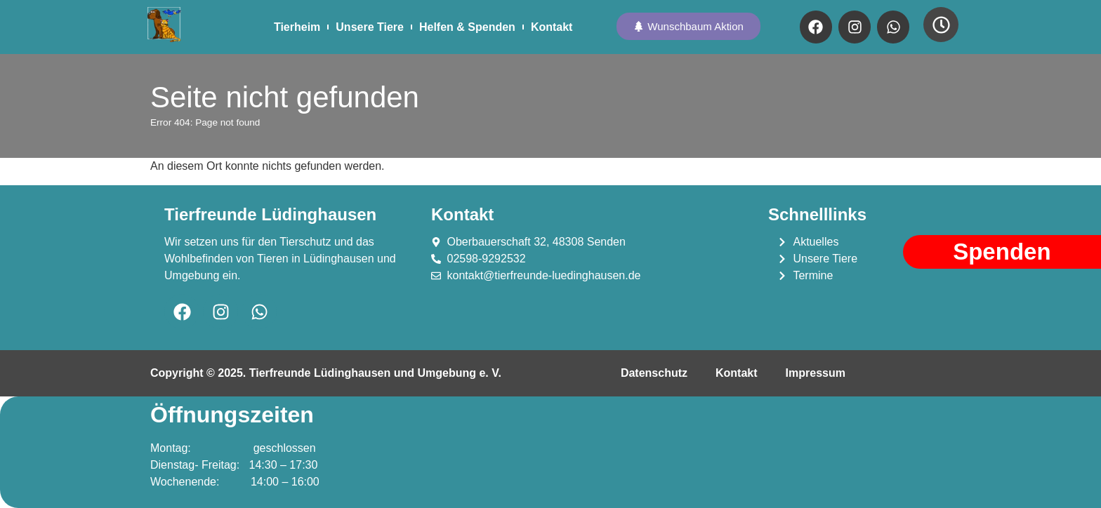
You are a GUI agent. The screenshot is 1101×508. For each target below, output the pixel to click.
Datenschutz (654, 373)
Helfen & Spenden (467, 27)
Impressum (815, 373)
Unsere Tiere (370, 27)
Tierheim (297, 27)
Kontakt (552, 27)
